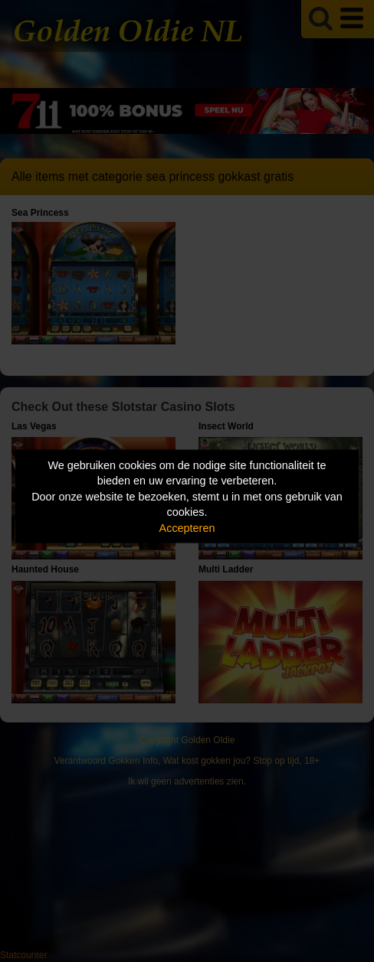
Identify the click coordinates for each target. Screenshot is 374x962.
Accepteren (187, 527)
